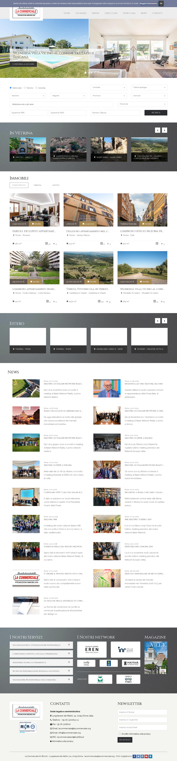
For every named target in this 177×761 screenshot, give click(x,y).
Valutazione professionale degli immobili (34, 680)
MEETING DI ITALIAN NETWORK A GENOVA (146, 411)
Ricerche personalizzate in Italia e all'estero (36, 671)
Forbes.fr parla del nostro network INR (65, 546)
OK (161, 3)
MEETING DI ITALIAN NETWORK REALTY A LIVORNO (69, 384)
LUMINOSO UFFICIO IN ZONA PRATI (143, 231)
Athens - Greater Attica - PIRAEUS (153, 349)
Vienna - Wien (21, 349)
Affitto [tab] (56, 185)
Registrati (125, 739)
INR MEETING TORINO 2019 (138, 519)
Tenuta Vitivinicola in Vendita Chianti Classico (99, 289)
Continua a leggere (23, 64)
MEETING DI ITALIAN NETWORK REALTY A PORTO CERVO (71, 438)
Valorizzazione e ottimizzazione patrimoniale (36, 645)
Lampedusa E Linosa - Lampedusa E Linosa (66, 157)
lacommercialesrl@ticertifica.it (70, 737)
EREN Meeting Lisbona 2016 (139, 546)
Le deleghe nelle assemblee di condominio (67, 600)
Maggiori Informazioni (148, 3)
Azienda (40, 88)
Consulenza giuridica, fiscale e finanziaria (35, 654)
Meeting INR (50, 519)
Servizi (95, 13)
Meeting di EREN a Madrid (139, 438)
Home (67, 13)
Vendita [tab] (37, 185)
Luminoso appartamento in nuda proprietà (42, 289)
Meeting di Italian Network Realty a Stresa (148, 465)
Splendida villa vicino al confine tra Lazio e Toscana (53, 55)
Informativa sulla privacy (62, 741)
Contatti (157, 13)
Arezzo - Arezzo (22, 157)
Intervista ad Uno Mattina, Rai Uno (144, 384)
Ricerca (156, 112)
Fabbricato (16, 88)
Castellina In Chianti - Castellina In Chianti (148, 157)
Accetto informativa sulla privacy (135, 734)
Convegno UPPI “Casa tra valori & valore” (66, 492)
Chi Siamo (81, 13)
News (144, 13)
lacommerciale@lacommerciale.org (74, 728)
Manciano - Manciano (107, 157)
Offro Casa (129, 13)
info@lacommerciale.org (69, 733)
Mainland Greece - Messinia (110, 349)
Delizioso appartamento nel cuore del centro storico (104, 231)
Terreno (28, 88)
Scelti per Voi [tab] (19, 185)
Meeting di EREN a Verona (58, 465)
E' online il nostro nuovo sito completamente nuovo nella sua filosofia (83, 573)
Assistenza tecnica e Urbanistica (29, 662)
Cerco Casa (111, 13)
